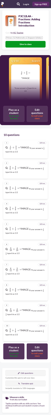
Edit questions (25, 373)
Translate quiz (25, 383)
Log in (26, 4)
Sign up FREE (41, 4)
